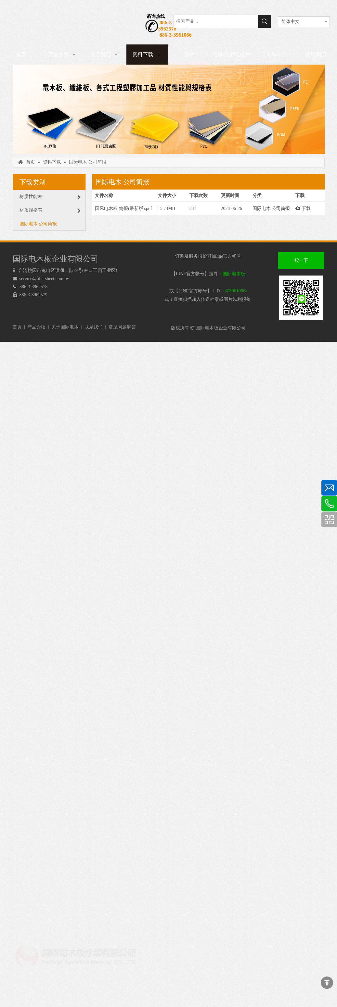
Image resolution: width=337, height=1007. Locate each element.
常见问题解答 (122, 327)
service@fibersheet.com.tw (44, 278)
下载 (303, 208)
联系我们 (93, 327)
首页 (17, 327)
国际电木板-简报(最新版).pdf (123, 208)
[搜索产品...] (216, 21)
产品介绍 (36, 327)
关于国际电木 (65, 327)
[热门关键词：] (264, 21)
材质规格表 (50, 210)
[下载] (169, 109)
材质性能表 (50, 197)
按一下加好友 (301, 263)
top (327, 982)
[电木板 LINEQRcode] (301, 297)
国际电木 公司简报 (38, 223)
